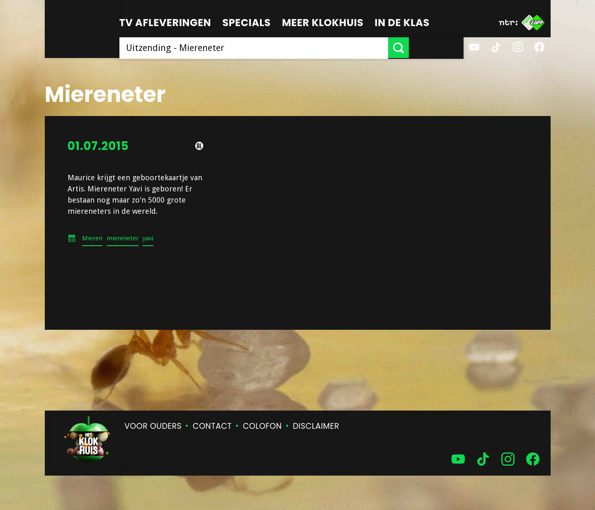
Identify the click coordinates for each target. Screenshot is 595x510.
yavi (148, 238)
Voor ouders (153, 426)
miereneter (122, 238)
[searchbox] (281, 47)
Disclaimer (316, 426)
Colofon (262, 426)
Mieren (92, 238)
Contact (212, 426)
